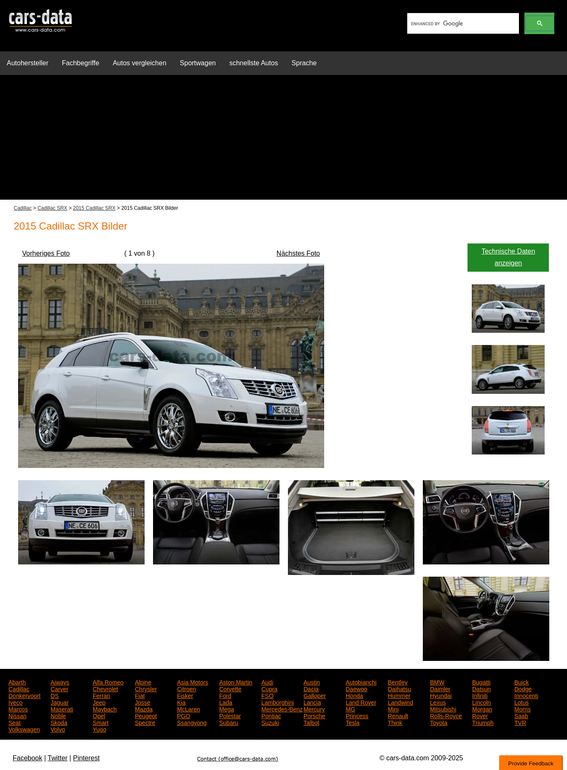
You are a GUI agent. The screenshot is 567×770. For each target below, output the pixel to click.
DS (55, 695)
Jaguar (60, 701)
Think (395, 722)
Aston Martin (236, 681)
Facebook (27, 758)
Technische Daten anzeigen (508, 257)
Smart (100, 722)
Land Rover (361, 701)
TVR (520, 722)
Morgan (482, 708)
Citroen (186, 688)
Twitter (57, 758)
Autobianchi (361, 681)
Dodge (523, 688)
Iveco (15, 701)
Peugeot (146, 715)
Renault (398, 715)
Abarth (17, 681)
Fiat (140, 695)
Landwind (400, 701)
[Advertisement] (284, 141)
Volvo (58, 728)
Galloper (315, 695)
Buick (521, 681)
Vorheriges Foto (46, 253)
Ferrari (101, 695)
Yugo (99, 728)
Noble (58, 715)
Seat (14, 722)
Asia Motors (192, 681)
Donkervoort (24, 695)
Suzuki (270, 722)
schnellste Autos (253, 63)
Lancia (312, 701)
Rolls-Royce (446, 715)
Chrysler (146, 688)
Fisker (185, 695)
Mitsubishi (443, 708)
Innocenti (526, 695)
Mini (393, 708)
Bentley (398, 681)
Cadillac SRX (52, 208)
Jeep (99, 701)
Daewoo (356, 688)
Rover (480, 715)
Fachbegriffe (80, 63)
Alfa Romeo (108, 681)
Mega (226, 708)
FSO (267, 695)
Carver (59, 688)
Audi (267, 681)
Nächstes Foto (298, 253)
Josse (142, 701)
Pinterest (86, 758)
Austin (312, 681)
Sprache (304, 63)
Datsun (481, 688)
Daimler (440, 688)
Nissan (17, 715)
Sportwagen (198, 63)
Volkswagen (24, 728)
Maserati (62, 708)
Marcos (18, 708)
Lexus (438, 701)
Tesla (353, 722)
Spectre (145, 722)
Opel (99, 715)
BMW (437, 681)
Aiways (60, 681)
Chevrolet (105, 688)
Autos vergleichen (139, 63)
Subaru (228, 722)
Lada (225, 701)
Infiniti (480, 695)
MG (350, 708)
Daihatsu (399, 688)
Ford (225, 695)
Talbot (311, 722)
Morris (522, 708)
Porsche (314, 715)
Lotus (521, 701)
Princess (357, 715)
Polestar (230, 715)
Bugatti (481, 681)
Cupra (269, 688)
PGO (183, 715)
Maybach (105, 708)
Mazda (144, 708)
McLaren (188, 708)
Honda (354, 695)
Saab (521, 715)
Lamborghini (277, 701)
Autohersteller (27, 63)
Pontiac (271, 715)
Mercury (314, 708)
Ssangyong (192, 722)
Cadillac (23, 208)
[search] (462, 23)
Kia (181, 701)
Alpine (143, 681)
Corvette (230, 688)
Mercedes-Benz (282, 708)
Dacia (311, 688)
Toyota (438, 722)
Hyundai (440, 695)
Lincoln (481, 701)
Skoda (59, 722)
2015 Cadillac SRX (94, 208)
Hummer (399, 695)
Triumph (483, 722)
